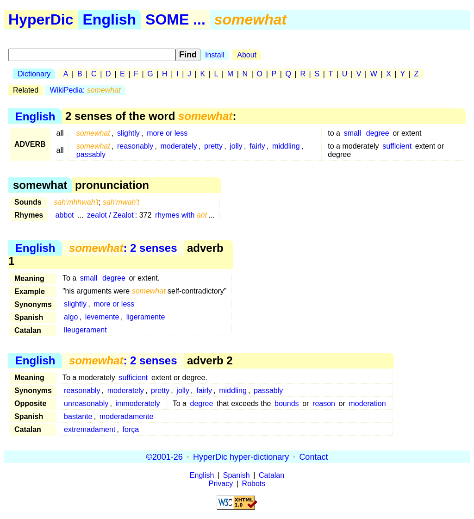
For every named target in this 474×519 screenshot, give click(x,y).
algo (71, 317)
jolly (236, 146)
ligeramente (145, 317)
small (352, 133)
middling (286, 146)
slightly (128, 133)
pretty (213, 146)
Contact (313, 456)
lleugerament (85, 330)
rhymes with (181, 215)
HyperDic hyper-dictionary (241, 456)
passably (91, 154)
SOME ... (175, 19)
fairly (257, 146)
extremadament (89, 429)
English (110, 19)
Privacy (221, 484)
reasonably (135, 146)
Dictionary (34, 74)
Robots (254, 484)
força (131, 429)
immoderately (137, 403)
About (246, 55)
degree (377, 133)
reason (323, 403)
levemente (102, 317)
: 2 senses (123, 248)
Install (215, 55)
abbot (64, 215)
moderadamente (127, 416)
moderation (367, 403)
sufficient (397, 146)
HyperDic (41, 19)
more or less (167, 133)
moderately (179, 146)
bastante (78, 416)
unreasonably (86, 403)
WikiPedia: (85, 90)
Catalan (271, 475)
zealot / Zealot (110, 215)
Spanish (236, 475)
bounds (286, 403)
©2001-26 (164, 456)
